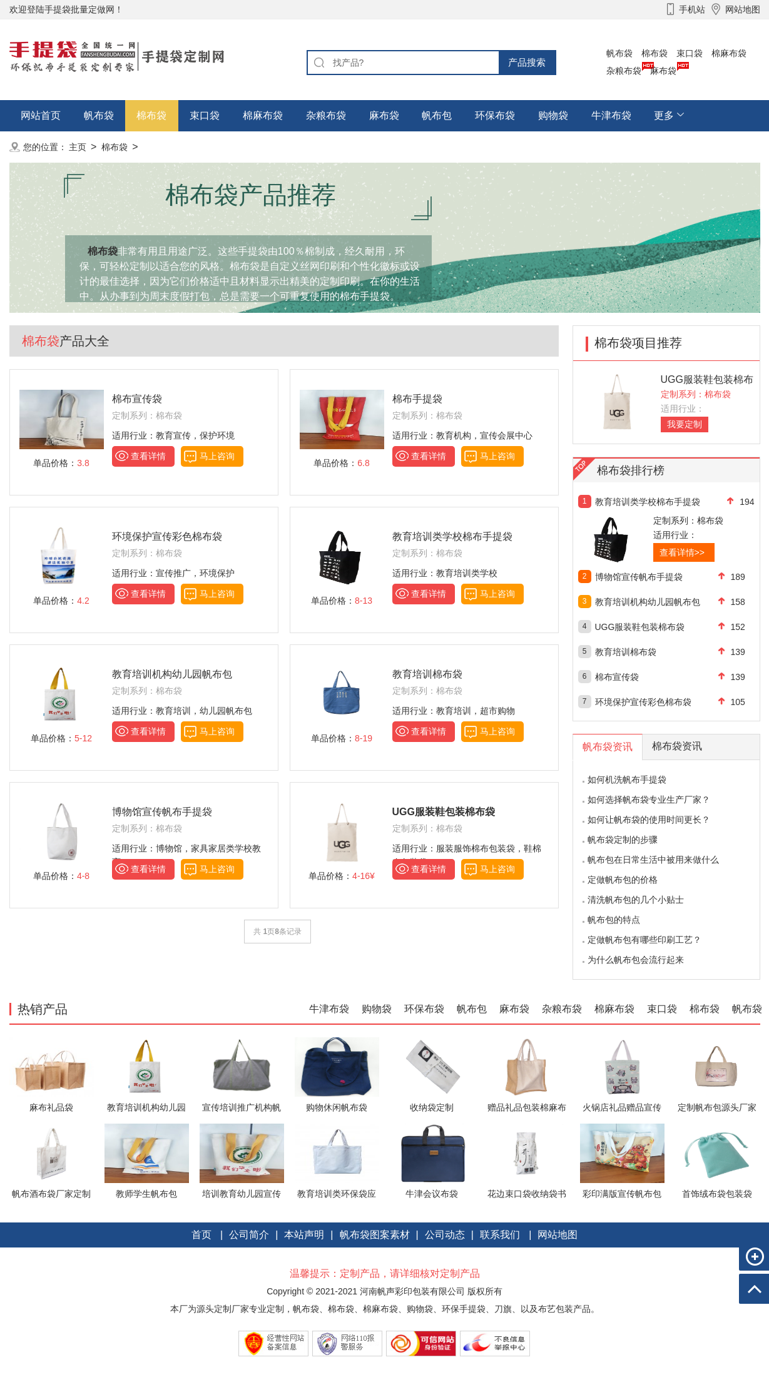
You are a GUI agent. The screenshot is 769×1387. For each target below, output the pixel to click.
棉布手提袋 (417, 399)
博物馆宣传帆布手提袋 (162, 811)
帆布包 (437, 115)
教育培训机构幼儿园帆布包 (172, 674)
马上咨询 (217, 456)
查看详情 (148, 456)
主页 (77, 147)
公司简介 (249, 1234)
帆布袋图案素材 (375, 1234)
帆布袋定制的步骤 (623, 840)
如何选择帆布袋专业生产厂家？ (649, 800)
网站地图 (557, 1234)
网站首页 (41, 115)
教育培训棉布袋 (427, 674)
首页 (201, 1234)
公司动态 (445, 1234)
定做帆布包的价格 (623, 880)
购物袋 (553, 115)
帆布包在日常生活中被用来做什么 (653, 860)
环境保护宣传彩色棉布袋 (167, 536)
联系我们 (500, 1234)
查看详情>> (682, 552)
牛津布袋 (611, 115)
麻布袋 (663, 71)
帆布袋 (619, 53)
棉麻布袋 (728, 53)
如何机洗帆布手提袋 (627, 780)
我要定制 (684, 424)
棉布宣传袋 (137, 399)
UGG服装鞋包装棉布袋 (640, 627)
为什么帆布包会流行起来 (636, 960)
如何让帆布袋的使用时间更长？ (649, 820)
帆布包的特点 (614, 920)
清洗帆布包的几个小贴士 (636, 900)
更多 (664, 115)
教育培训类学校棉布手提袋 (452, 536)
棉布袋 (654, 53)
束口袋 (689, 53)
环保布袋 (495, 115)
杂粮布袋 (623, 71)
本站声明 (304, 1234)
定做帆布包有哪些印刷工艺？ (644, 940)
